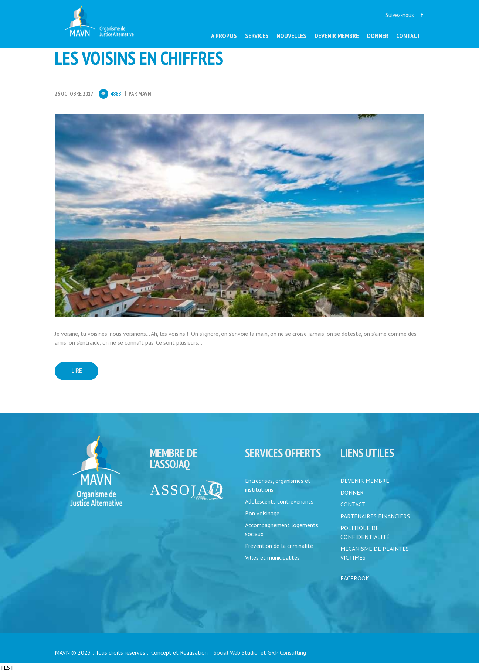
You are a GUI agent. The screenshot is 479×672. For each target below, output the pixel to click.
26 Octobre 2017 (74, 93)
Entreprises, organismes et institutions (277, 485)
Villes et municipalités (272, 557)
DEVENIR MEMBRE (364, 480)
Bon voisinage (262, 513)
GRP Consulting (287, 652)
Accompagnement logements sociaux (281, 529)
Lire (76, 370)
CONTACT (353, 504)
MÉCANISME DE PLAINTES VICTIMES (374, 553)
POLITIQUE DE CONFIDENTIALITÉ (365, 532)
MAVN (144, 93)
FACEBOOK (354, 578)
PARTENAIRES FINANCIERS (375, 516)
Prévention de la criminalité (279, 545)
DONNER (352, 492)
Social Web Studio (235, 652)
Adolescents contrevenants (279, 501)
